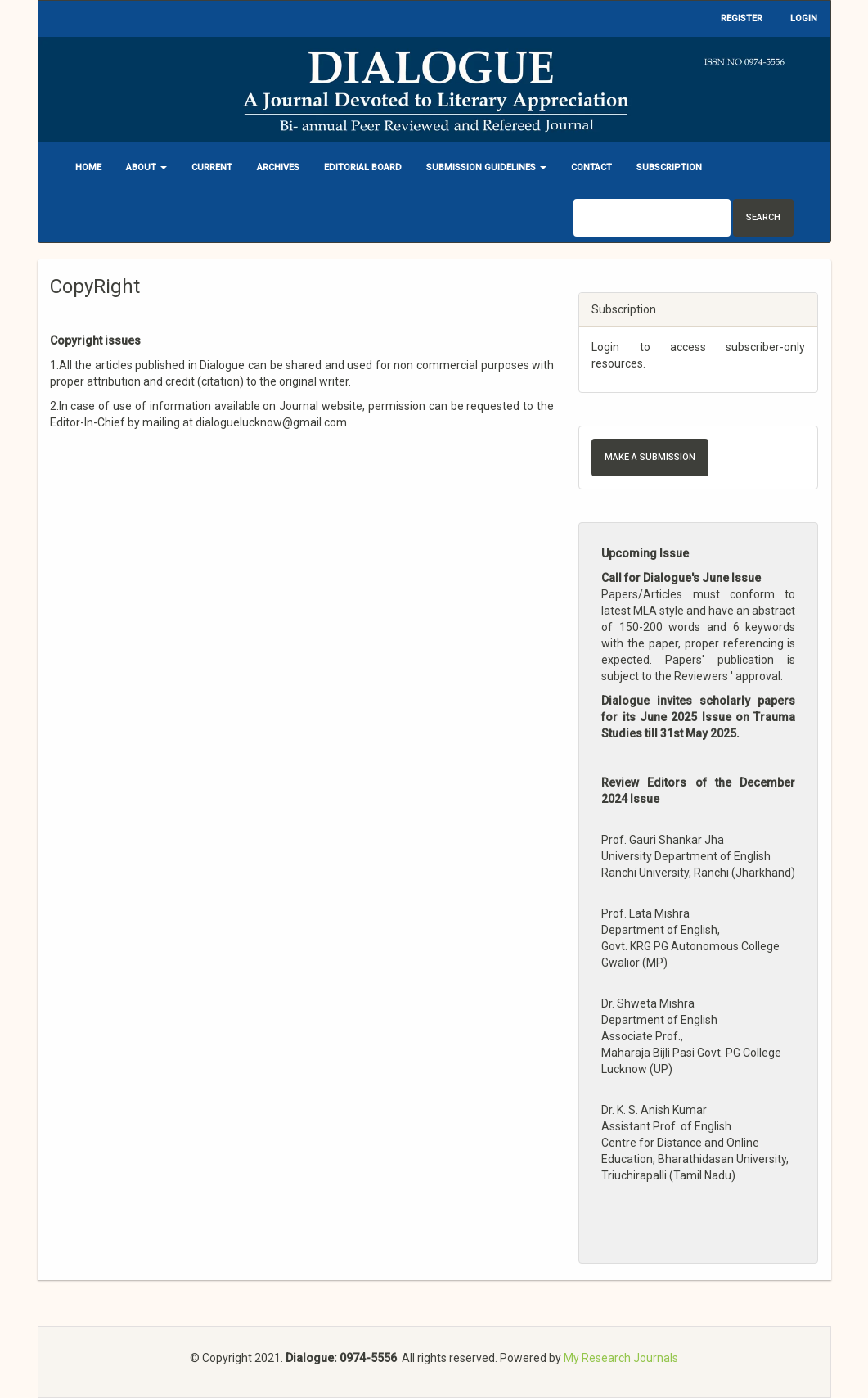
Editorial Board (363, 167)
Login (803, 18)
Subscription (669, 167)
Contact (591, 167)
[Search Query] (652, 218)
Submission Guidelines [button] (486, 167)
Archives (278, 167)
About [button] (146, 167)
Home (88, 167)
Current (211, 167)
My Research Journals (621, 1357)
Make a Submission (650, 457)
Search (763, 217)
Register (741, 18)
